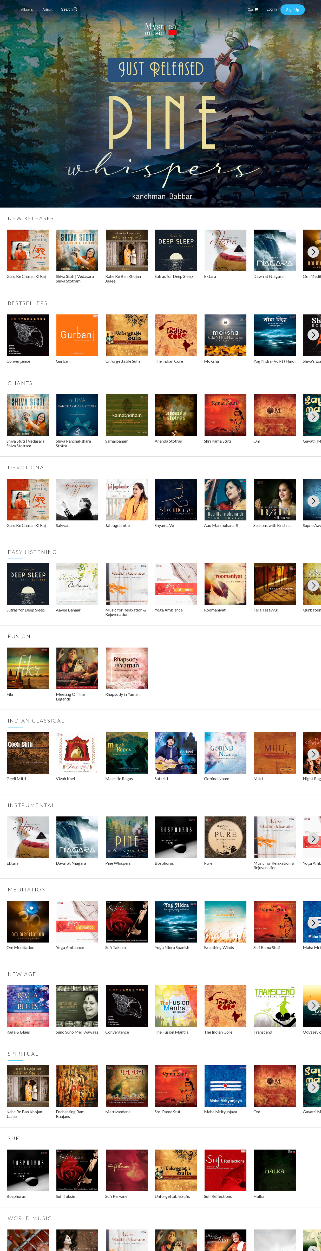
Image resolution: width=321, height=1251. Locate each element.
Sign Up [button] (292, 10)
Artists (47, 10)
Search (69, 9)
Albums (27, 10)
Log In (272, 9)
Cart (252, 10)
